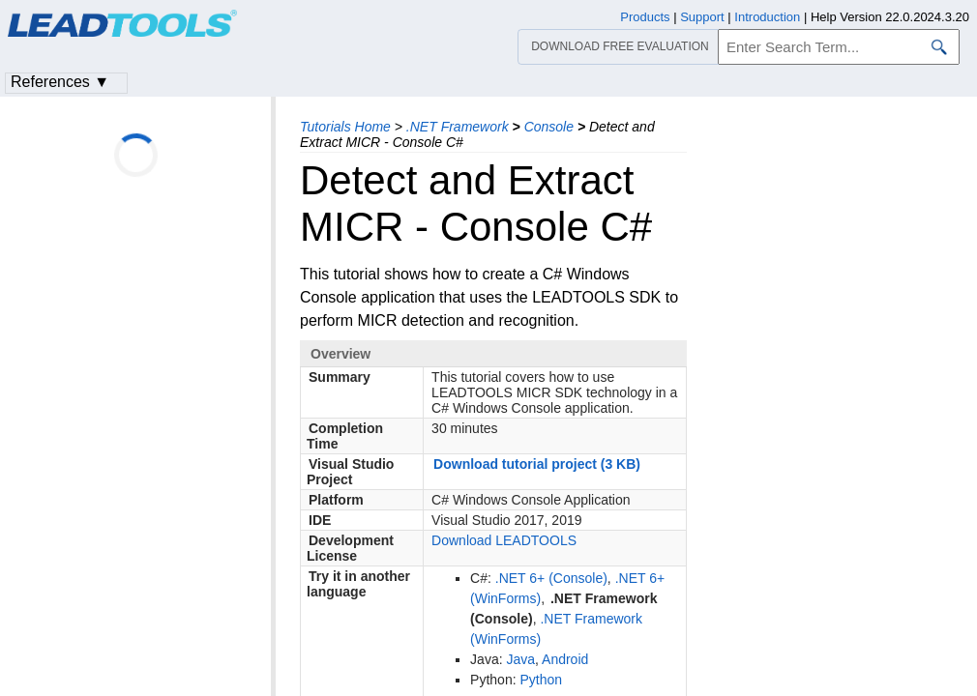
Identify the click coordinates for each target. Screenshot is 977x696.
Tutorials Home (345, 126)
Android (565, 659)
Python (540, 679)
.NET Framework (457, 126)
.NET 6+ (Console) (551, 578)
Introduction (767, 17)
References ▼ (60, 81)
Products (644, 17)
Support (702, 17)
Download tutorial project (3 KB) (536, 464)
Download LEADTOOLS (504, 540)
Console (549, 126)
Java (520, 659)
